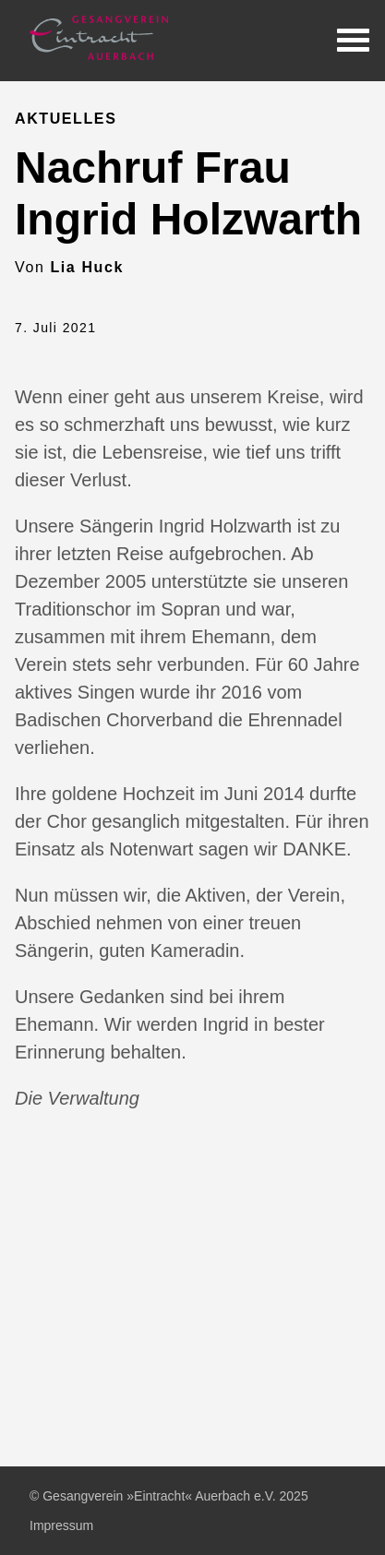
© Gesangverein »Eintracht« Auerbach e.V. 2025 (169, 1496)
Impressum (61, 1525)
